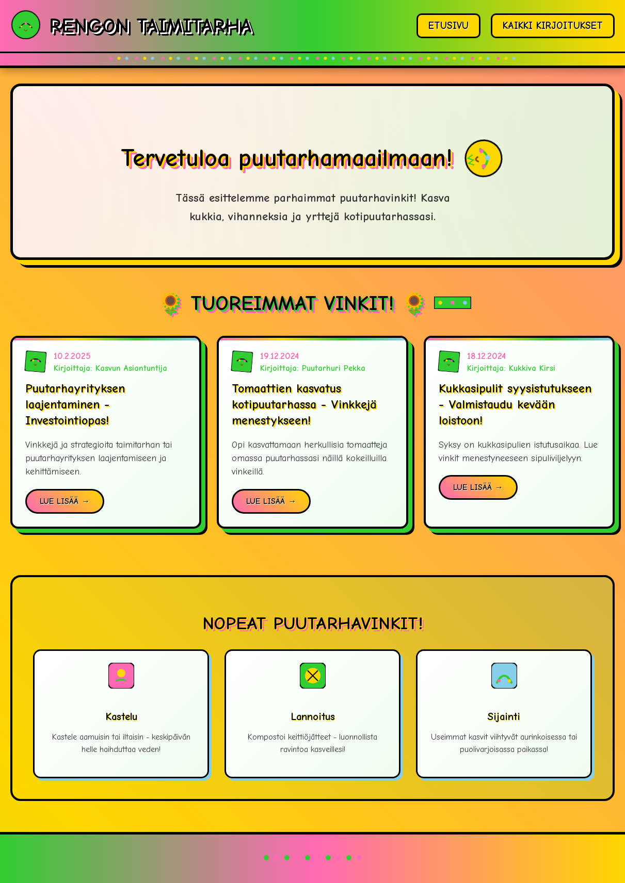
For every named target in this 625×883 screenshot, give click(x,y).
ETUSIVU (448, 25)
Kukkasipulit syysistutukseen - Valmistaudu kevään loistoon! (515, 404)
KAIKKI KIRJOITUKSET (553, 25)
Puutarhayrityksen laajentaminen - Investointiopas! (75, 404)
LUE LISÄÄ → (65, 501)
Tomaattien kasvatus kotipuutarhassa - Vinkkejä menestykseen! (304, 404)
